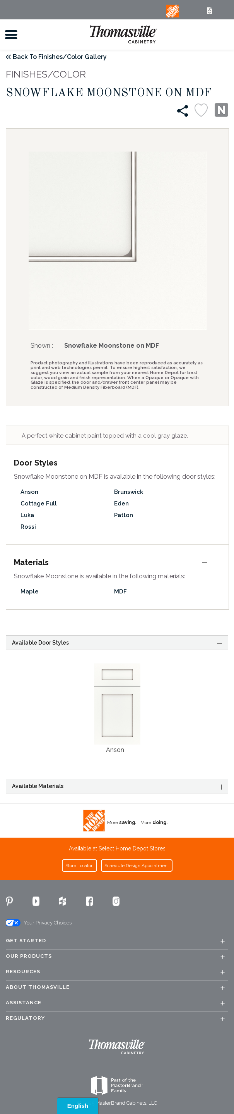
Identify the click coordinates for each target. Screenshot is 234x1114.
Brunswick (128, 491)
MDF (120, 591)
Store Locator (79, 865)
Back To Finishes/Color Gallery (60, 56)
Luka (27, 515)
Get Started (26, 940)
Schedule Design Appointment (136, 865)
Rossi (28, 526)
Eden (121, 503)
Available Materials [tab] (118, 786)
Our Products (29, 956)
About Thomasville (38, 987)
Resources (23, 971)
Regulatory (25, 1018)
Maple (29, 591)
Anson (29, 491)
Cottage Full (38, 503)
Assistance (23, 1002)
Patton (123, 515)
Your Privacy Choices (38, 923)
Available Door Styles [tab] (118, 643)
